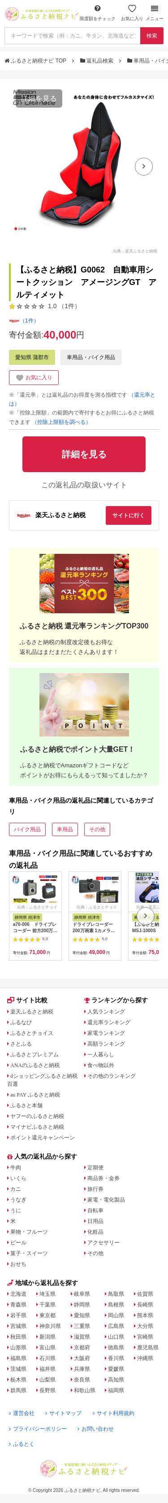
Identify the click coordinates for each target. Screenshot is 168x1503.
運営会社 (21, 1413)
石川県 (47, 1358)
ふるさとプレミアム (34, 1054)
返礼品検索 (97, 61)
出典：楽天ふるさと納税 (135, 250)
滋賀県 (82, 1337)
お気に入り (132, 12)
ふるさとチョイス (31, 1033)
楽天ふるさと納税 (31, 1011)
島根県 (116, 1304)
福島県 (18, 1358)
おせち (18, 1264)
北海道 (18, 1294)
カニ (15, 1189)
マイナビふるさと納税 (37, 1127)
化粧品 (95, 1232)
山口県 (116, 1337)
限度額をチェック (98, 12)
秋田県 (18, 1337)
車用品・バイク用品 (91, 357)
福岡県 (116, 1390)
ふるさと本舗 (26, 1105)
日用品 (95, 1221)
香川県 (116, 1358)
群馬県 (18, 1390)
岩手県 (18, 1315)
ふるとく (21, 1444)
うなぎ (18, 1199)
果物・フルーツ (29, 1232)
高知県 (116, 1379)
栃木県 (18, 1379)
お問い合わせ (96, 1429)
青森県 (18, 1304)
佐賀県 (145, 1294)
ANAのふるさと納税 (35, 1065)
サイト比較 (27, 1000)
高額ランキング (106, 1044)
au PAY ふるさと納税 (35, 1094)
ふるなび (21, 1022)
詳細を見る (39, 98)
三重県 (82, 1326)
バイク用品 (27, 829)
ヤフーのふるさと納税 (37, 1116)
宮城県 (18, 1326)
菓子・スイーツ (29, 1253)
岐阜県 (82, 1294)
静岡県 (82, 1304)
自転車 (95, 1210)
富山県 (47, 1347)
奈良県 (82, 1379)
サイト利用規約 (113, 1413)
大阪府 (82, 1358)
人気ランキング (106, 1011)
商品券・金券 (103, 1178)
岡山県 (116, 1315)
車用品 (65, 829)
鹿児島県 (148, 1347)
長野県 (47, 1390)
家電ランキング (106, 1033)
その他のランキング (111, 1076)
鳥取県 (116, 1294)
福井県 (47, 1369)
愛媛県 (116, 1369)
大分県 (145, 1326)
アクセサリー (103, 1242)
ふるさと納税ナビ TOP (36, 61)
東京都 (47, 1315)
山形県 (18, 1347)
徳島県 (116, 1347)
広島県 (116, 1326)
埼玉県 (47, 1294)
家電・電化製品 (106, 1199)
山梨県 (47, 1379)
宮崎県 (145, 1337)
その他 (97, 829)
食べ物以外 (100, 1065)
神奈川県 (50, 1326)
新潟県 (47, 1337)
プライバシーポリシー (38, 1429)
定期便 (95, 1167)
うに (15, 1210)
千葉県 (47, 1304)
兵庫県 (82, 1369)
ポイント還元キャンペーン (42, 1137)
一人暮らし (100, 1054)
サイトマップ (63, 1413)
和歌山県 (84, 1390)
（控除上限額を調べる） (61, 422)
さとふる (21, 1044)
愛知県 (82, 1315)
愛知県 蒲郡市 (32, 357)
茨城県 (18, 1369)
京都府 (82, 1347)
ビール (18, 1242)
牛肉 (15, 1167)
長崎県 (145, 1304)
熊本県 (145, 1315)
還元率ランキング (108, 1022)
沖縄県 (145, 1358)
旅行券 (95, 1189)
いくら (18, 1178)
